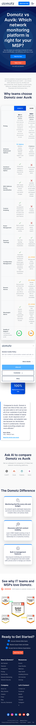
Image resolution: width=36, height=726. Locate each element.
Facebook (21, 691)
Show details (27, 361)
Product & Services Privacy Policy (10, 722)
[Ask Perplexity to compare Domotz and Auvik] (21, 472)
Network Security (6, 680)
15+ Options (20, 144)
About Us (3, 689)
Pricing (3, 671)
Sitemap (20, 680)
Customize (18, 373)
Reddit (20, 694)
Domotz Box (4, 674)
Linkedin (20, 697)
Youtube (20, 700)
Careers (3, 694)
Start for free (18, 56)
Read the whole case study (11, 437)
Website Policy (23, 720)
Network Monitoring (6, 677)
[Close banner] (33, 345)
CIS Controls (22, 677)
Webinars (21, 669)
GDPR (29, 722)
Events (20, 663)
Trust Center (23, 722)
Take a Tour (18, 63)
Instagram (21, 702)
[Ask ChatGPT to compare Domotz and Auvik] (6, 472)
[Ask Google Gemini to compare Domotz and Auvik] (29, 472)
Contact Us (21, 689)
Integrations (4, 669)
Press (2, 697)
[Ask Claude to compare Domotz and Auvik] (14, 472)
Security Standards (6, 702)
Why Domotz (4, 691)
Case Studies (22, 666)
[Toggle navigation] (32, 3)
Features (3, 666)
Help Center (21, 671)
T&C (33, 722)
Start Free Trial (24, 3)
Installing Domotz (23, 674)
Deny (18, 378)
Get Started (4, 663)
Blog (2, 700)
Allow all (18, 367)
